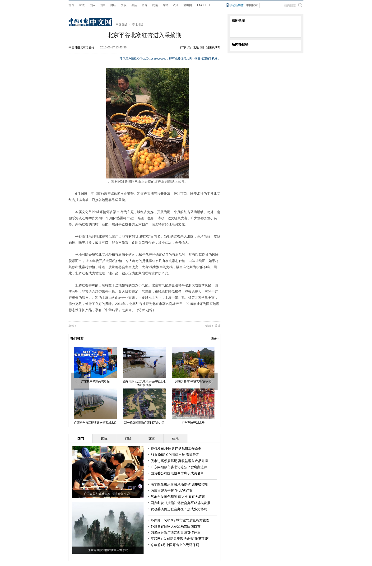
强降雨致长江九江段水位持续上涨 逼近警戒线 (144, 383)
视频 (155, 5)
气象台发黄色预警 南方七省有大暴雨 (178, 497)
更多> (215, 338)
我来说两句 (213, 47)
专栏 (165, 5)
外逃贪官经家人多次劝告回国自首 (175, 526)
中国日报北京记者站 (81, 47)
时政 (82, 5)
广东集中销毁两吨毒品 (95, 381)
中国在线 (121, 24)
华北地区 (137, 24)
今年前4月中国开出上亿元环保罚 (175, 545)
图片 (144, 5)
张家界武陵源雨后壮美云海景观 (108, 550)
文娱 (123, 5)
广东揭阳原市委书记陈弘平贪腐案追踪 (179, 467)
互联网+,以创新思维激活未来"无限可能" (180, 539)
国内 (103, 5)
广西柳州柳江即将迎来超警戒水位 (95, 422)
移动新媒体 (236, 5)
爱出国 (187, 5)
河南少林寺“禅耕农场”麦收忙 (193, 381)
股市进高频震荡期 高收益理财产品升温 (179, 461)
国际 (92, 5)
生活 (134, 5)
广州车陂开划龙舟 (193, 422)
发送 (196, 47)
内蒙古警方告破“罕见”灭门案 (172, 490)
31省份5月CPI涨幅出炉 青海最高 (175, 455)
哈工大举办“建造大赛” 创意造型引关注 (108, 494)
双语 (176, 5)
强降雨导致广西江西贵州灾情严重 (175, 532)
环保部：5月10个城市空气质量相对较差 (180, 520)
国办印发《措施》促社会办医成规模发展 (180, 503)
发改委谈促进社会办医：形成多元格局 (179, 509)
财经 (113, 5)
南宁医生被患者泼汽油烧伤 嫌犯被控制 (179, 484)
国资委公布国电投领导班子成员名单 (177, 473)
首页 (71, 5)
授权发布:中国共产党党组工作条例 (176, 448)
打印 (183, 47)
